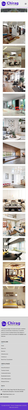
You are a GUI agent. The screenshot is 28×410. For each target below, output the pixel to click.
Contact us (4, 356)
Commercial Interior (6, 373)
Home (2, 345)
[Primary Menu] (25, 4)
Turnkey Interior (5, 370)
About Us (3, 348)
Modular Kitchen (5, 381)
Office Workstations (6, 378)
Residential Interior (5, 376)
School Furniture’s (5, 367)
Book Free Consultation (6, 359)
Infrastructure (4, 354)
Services (3, 351)
